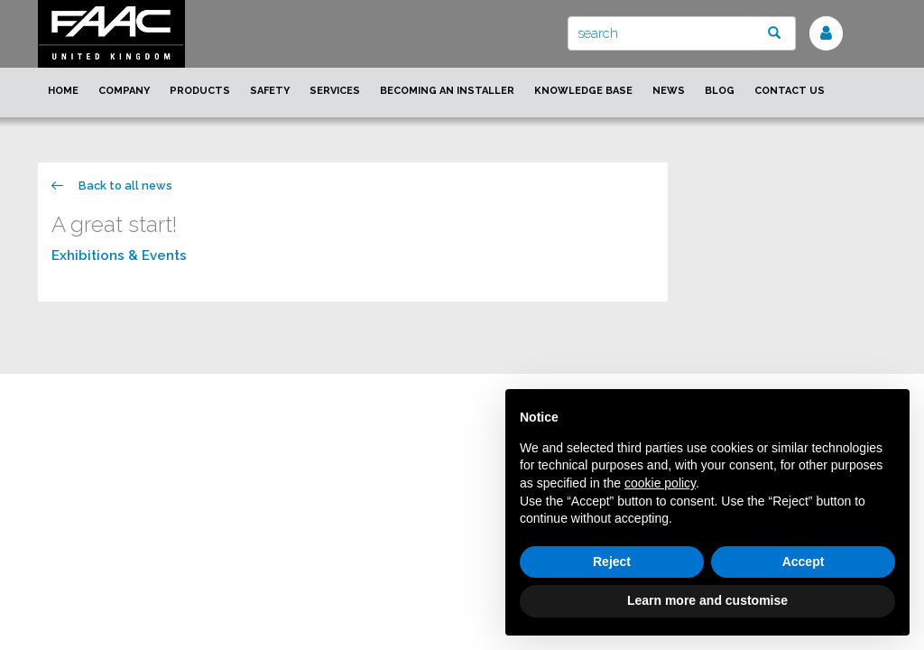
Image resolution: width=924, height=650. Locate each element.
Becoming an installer (447, 91)
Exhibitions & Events (119, 255)
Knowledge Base (583, 91)
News (668, 91)
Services (335, 91)
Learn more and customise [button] (707, 600)
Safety (270, 91)
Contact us (789, 91)
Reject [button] (612, 561)
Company (124, 91)
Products (200, 91)
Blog (720, 91)
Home (63, 91)
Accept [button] (803, 561)
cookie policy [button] (660, 483)
